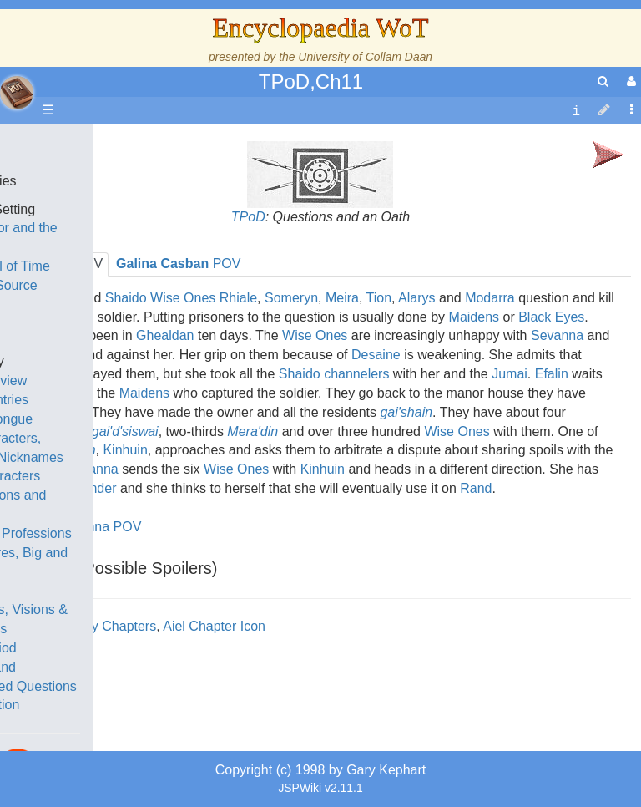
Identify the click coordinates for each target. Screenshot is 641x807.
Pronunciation (120, 705)
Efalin (551, 374)
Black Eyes (551, 317)
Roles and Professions (146, 533)
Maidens (474, 317)
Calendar (106, 324)
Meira (342, 298)
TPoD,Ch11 (311, 81)
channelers (356, 374)
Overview (141, 380)
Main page (77, 142)
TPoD (248, 217)
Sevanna (557, 335)
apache (16, 92)
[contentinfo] (575, 110)
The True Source (129, 285)
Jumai (509, 374)
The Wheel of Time (135, 266)
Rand (476, 488)
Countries (141, 400)
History (100, 304)
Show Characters (130, 476)
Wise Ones (314, 335)
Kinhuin (322, 469)
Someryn (291, 298)
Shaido (299, 374)
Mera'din (252, 431)
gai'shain (406, 412)
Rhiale (238, 298)
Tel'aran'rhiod (118, 648)
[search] (603, 81)
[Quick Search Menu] (603, 81)
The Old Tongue (126, 419)
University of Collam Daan (365, 56)
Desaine (376, 355)
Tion (379, 298)
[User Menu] (629, 81)
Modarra (490, 298)
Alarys (416, 298)
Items (95, 590)
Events (99, 342)
